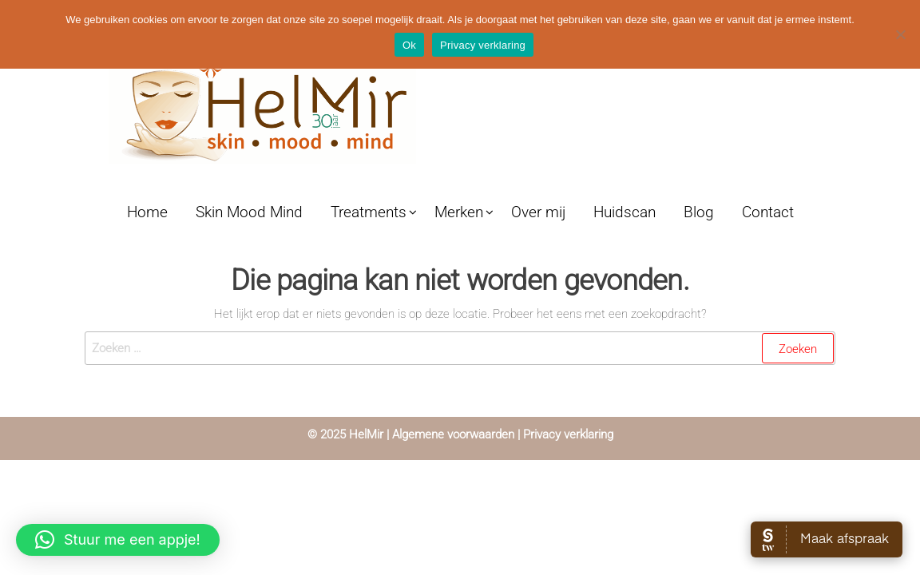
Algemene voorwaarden (453, 434)
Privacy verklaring (566, 434)
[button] (118, 540)
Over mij (538, 212)
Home (147, 212)
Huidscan (624, 212)
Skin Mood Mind (249, 212)
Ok (409, 45)
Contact (768, 212)
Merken (458, 212)
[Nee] (900, 34)
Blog (699, 212)
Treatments (368, 212)
